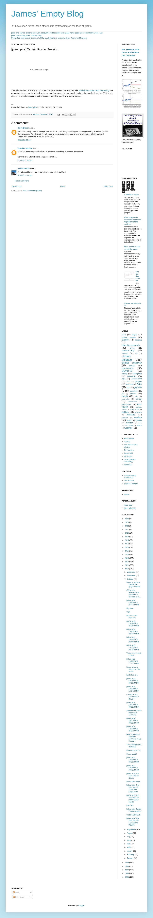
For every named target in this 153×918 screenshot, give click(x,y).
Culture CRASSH (133, 815)
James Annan (24, 168)
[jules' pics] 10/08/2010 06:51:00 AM (132, 759)
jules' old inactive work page (91, 33)
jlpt (123, 394)
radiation (125, 417)
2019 (127, 537)
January (130, 858)
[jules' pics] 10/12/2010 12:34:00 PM (132, 688)
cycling (125, 374)
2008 (127, 866)
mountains (125, 399)
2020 (127, 533)
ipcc (128, 387)
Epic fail (129, 805)
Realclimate (129, 438)
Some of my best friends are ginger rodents (133, 584)
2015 (127, 551)
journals (133, 394)
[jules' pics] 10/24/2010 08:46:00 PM (132, 639)
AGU (124, 335)
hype (139, 384)
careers (125, 353)
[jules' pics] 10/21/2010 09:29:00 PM (132, 647)
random (138, 417)
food (128, 381)
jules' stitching (130, 508)
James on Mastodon (79, 38)
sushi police (129, 425)
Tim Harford (129, 480)
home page (74, 33)
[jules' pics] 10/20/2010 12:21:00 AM (132, 661)
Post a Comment (22, 181)
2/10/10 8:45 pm (24, 140)
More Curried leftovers (131, 616)
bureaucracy (128, 350)
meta (136, 396)
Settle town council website (59, 38)
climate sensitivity (132, 363)
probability (131, 415)
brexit (132, 348)
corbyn (132, 366)
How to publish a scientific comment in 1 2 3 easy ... (133, 737)
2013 (127, 558)
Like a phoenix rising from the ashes (133, 669)
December (131, 572)
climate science (127, 357)
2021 (127, 529)
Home (62, 186)
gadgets (138, 381)
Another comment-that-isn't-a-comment (134, 712)
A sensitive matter (131, 195)
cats (136, 353)
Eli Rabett (128, 456)
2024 (127, 519)
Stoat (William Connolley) (129, 460)
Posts (16, 892)
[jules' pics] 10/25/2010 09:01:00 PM (132, 631)
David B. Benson (25, 148)
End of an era (131, 675)
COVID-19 (127, 371)
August (130, 833)
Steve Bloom (23, 128)
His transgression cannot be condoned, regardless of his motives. (132, 220)
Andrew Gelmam (131, 484)
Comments (18, 897)
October (130, 579)
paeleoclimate (132, 401)
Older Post (108, 186)
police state (134, 409)
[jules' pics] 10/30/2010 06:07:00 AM (132, 602)
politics (125, 412)
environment (136, 379)
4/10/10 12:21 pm (25, 175)
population (138, 412)
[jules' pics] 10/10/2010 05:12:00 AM (132, 728)
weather (128, 428)
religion (129, 420)
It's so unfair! (131, 754)
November (131, 575)
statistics (129, 423)
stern (140, 423)
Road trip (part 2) (133, 750)
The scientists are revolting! (133, 746)
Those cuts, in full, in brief (133, 654)
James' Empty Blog (47, 13)
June (129, 840)
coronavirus (127, 368)
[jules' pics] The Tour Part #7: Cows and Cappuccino (132, 788)
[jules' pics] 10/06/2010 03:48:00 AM (132, 767)
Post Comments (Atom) (32, 191)
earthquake (137, 374)
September (131, 829)
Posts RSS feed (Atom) (20, 38)
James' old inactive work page (57, 33)
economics (131, 376)
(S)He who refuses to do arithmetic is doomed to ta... (133, 593)
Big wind (129, 608)
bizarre (125, 340)
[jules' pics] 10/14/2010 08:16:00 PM (132, 680)
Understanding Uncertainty (130, 476)
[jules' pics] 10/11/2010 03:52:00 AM (132, 720)
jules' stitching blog (34, 35)
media (125, 396)
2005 (127, 877)
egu (123, 379)
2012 (127, 562)
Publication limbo (133, 781)
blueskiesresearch (131, 345)
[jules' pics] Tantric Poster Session (133, 810)
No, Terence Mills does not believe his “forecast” (130, 52)
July (129, 837)
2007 (127, 870)
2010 (127, 569)
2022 (127, 526)
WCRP (139, 425)
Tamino (127, 441)
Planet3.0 (128, 465)
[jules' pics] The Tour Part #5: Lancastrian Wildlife (132, 821)
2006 (127, 873)
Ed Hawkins (129, 450)
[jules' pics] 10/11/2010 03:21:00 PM (132, 704)
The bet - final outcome (138, 276)
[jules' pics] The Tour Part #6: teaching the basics (132, 798)
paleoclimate (126, 404)
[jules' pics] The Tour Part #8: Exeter (132, 775)
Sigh (128, 612)
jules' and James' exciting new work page (28, 33)
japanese (133, 391)
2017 (127, 544)
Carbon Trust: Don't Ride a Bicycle (132, 696)
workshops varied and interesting (93, 90)
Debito (126, 494)
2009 (127, 863)
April (129, 847)
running (139, 420)
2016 (127, 547)
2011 (127, 565)
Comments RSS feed (39, 38)
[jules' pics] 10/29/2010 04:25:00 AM (132, 623)
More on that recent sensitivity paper (132, 248)
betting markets (129, 337)
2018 (127, 540)
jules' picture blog (18, 35)
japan (138, 387)
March (130, 851)
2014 (127, 554)
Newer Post (17, 186)
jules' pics (32, 107)
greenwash (130, 384)
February (131, 854)
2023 (127, 522)
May (129, 844)
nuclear (139, 399)
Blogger (81, 905)
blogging (138, 340)
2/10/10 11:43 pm (25, 160)
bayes (134, 335)
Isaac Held (128, 453)
